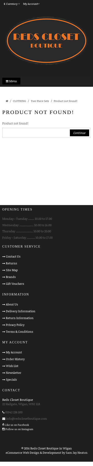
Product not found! (65, 101)
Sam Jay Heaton (77, 453)
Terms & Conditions (19, 332)
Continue (79, 133)
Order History (15, 359)
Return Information (20, 318)
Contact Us (13, 256)
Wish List (12, 366)
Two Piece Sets (40, 101)
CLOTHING (19, 101)
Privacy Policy (15, 325)
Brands (11, 277)
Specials (11, 379)
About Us (12, 304)
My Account (14, 352)
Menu (11, 81)
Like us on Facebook (17, 424)
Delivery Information (20, 311)
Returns (11, 263)
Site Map (12, 270)
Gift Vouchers (15, 284)
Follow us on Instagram (19, 429)
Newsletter (13, 373)
